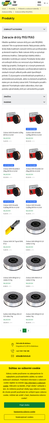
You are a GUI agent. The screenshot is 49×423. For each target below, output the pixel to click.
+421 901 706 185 (22, 351)
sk (45, 3)
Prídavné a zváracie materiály (28, 9)
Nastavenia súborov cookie (24, 412)
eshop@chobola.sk (23, 356)
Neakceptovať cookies (24, 417)
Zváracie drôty (7, 12)
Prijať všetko (24, 405)
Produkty (12, 9)
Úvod (4, 9)
